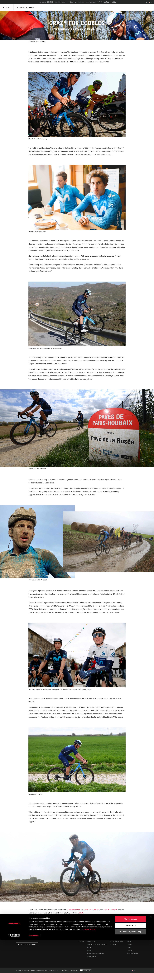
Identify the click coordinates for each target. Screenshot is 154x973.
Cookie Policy (89, 963)
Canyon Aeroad (74, 910)
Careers (129, 944)
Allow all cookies (130, 952)
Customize (130, 959)
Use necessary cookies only (130, 965)
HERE (81, 913)
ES (151, 2)
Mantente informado (27, 945)
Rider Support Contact (94, 938)
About (129, 938)
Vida (6, 7)
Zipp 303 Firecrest (110, 910)
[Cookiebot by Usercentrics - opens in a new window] (14, 968)
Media (129, 941)
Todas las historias (25, 7)
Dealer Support (92, 941)
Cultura (81, 941)
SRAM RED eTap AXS (92, 910)
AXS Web (113, 944)
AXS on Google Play (116, 941)
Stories (81, 938)
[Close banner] (150, 950)
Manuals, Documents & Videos (97, 944)
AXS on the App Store (117, 938)
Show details (33, 969)
